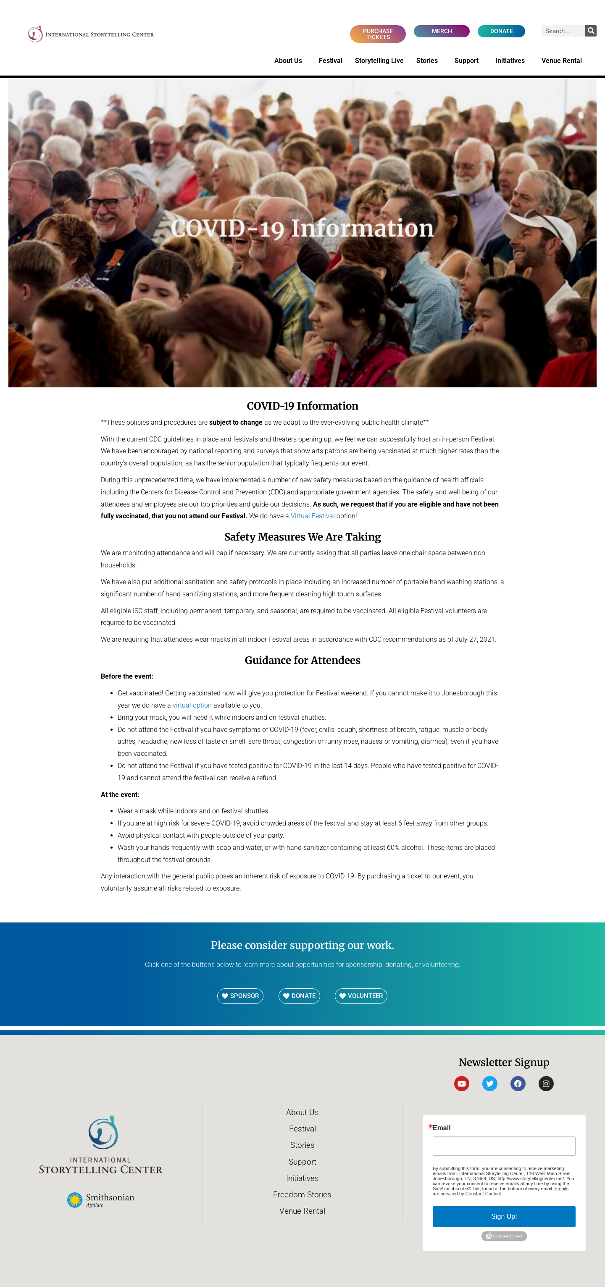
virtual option (192, 706)
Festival (330, 61)
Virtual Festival (313, 517)
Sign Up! (504, 1216)
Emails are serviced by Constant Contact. (500, 1191)
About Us (290, 61)
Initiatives (512, 61)
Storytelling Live (379, 61)
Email (442, 1128)
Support (469, 61)
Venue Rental (564, 61)
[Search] (591, 31)
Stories (429, 61)
